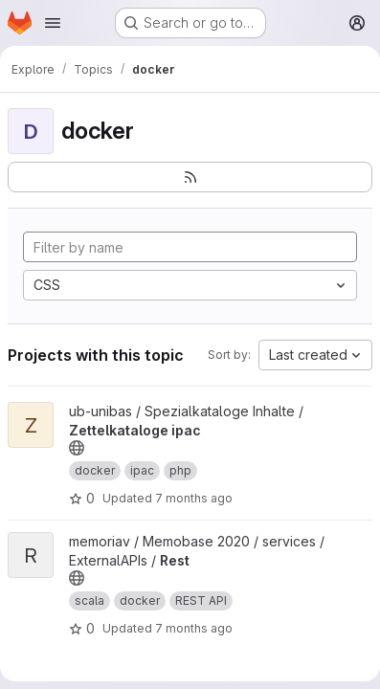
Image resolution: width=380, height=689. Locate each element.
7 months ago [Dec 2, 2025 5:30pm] (194, 498)
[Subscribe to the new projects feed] (190, 177)
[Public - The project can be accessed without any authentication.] (76, 448)
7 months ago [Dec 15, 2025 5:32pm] (194, 628)
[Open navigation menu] (52, 23)
